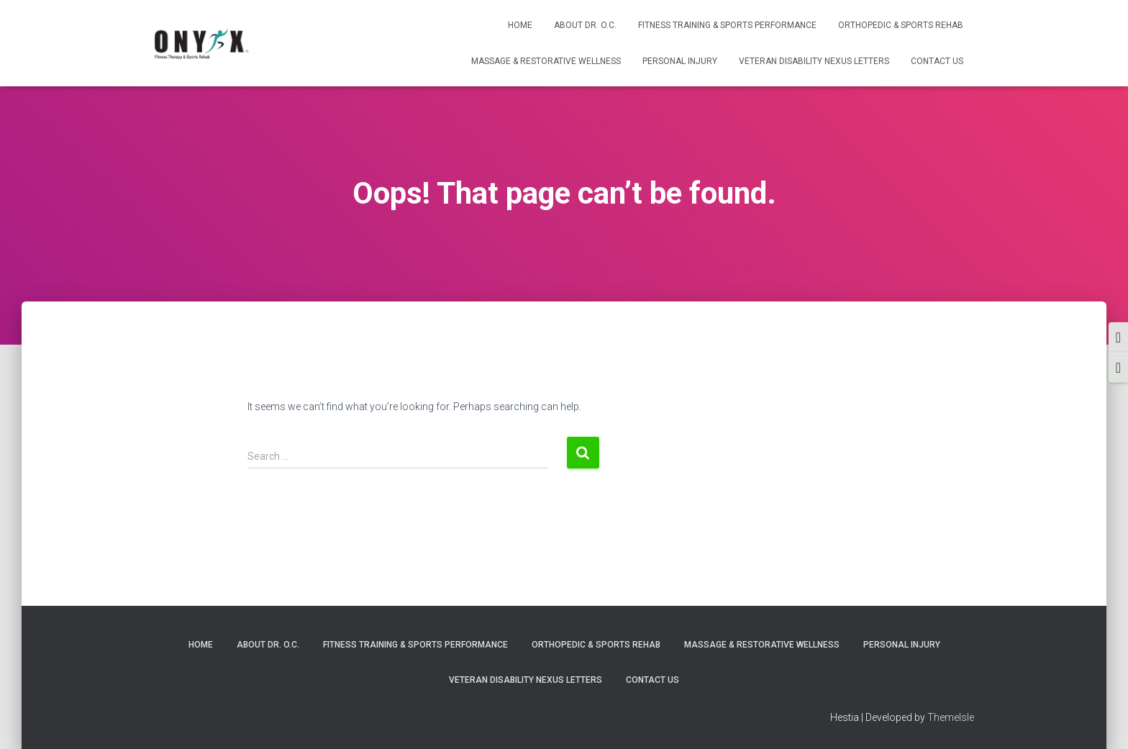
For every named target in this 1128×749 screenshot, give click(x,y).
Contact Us (937, 61)
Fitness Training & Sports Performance (727, 25)
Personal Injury (679, 61)
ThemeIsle (950, 717)
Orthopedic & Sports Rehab (900, 25)
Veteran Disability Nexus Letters (814, 61)
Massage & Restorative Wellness (546, 61)
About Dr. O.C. (585, 25)
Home (520, 25)
